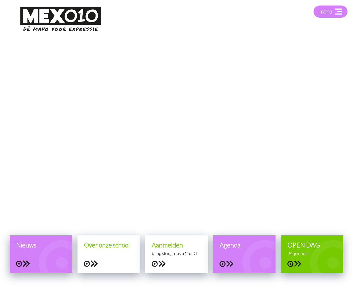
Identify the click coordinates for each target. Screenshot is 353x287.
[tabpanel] (176, 143)
